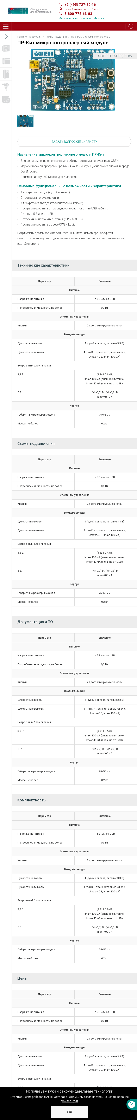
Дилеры (99, 18)
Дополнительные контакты (75, 18)
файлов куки (69, 1101)
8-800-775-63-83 (78, 14)
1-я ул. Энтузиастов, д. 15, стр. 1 (82, 9)
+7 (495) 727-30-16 (80, 4)
